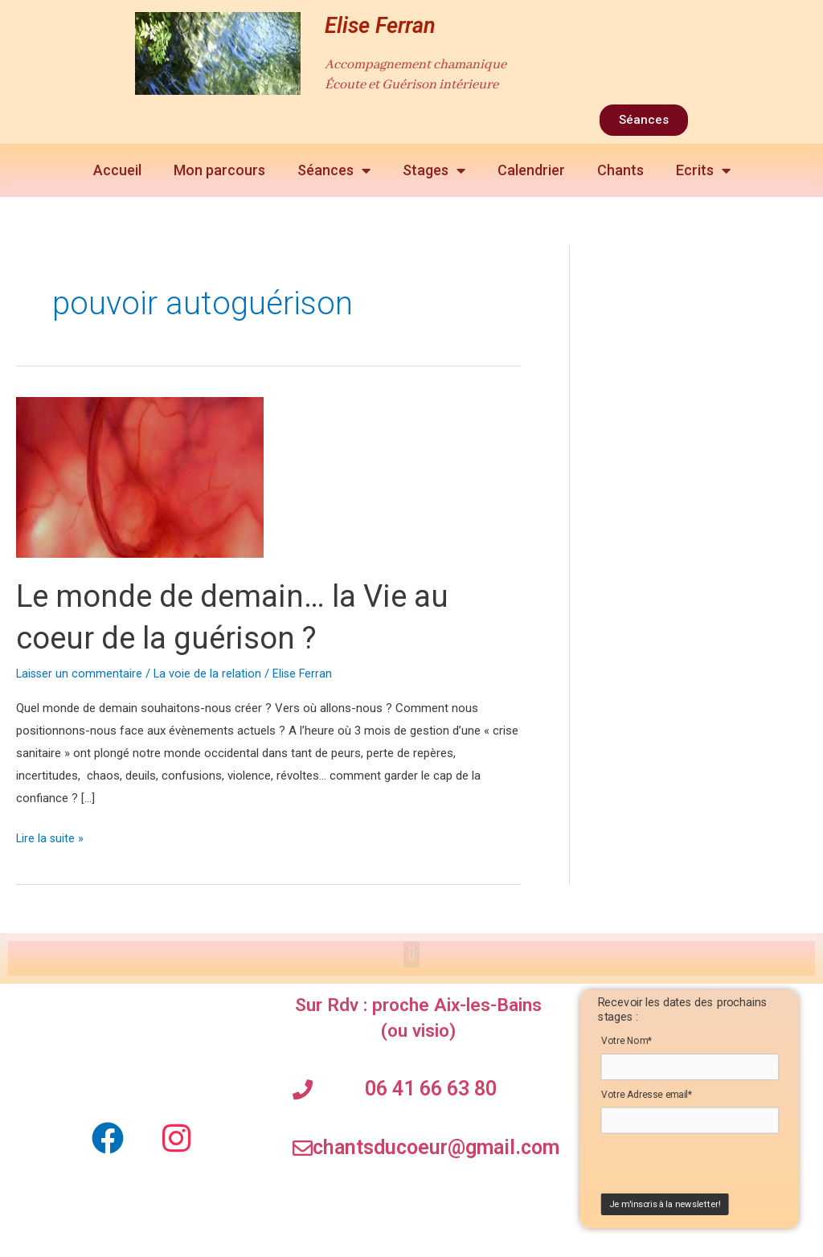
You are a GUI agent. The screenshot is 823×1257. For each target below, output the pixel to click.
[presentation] (698, 1168)
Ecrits (703, 170)
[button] (411, 954)
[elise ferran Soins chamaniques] (142, 1048)
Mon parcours (219, 170)
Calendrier (531, 170)
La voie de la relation (210, 673)
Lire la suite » (50, 837)
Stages (434, 170)
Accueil (117, 170)
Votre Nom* (626, 1040)
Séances (334, 170)
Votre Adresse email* (646, 1096)
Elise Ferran (380, 26)
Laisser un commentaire (80, 673)
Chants (620, 170)
